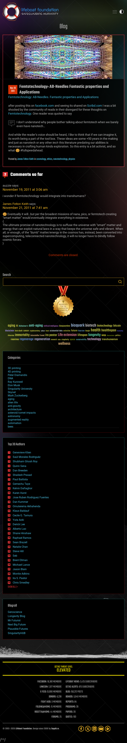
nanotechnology (60, 159)
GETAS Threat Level (63, 669)
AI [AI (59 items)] (17, 326)
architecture (14, 409)
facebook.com (44, 105)
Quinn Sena (19, 466)
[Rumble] (107, 729)
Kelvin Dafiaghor (22, 488)
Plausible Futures (18, 628)
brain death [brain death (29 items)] (18, 331)
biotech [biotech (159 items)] (90, 325)
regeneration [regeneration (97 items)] (42, 339)
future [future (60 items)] (74, 330)
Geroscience (15, 612)
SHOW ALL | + (13, 587)
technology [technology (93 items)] (94, 339)
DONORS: (52, 697)
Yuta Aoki (18, 519)
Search (120, 282)
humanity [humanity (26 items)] (120, 331)
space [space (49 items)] (72, 339)
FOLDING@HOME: (43, 707)
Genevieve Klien (22, 452)
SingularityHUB (16, 633)
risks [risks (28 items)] (59, 340)
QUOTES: (69, 717)
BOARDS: (69, 697)
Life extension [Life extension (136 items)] (67, 335)
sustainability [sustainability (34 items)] (81, 340)
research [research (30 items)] (54, 340)
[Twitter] (87, 729)
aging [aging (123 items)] (11, 326)
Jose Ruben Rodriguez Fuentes (31, 497)
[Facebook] (81, 729)
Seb (15, 555)
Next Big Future (17, 624)
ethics (49, 159)
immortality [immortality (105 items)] (22, 335)
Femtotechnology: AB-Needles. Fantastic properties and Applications (53, 97)
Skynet (12, 392)
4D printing (14, 371)
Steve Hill (18, 551)
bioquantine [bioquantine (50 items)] (64, 325)
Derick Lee (19, 524)
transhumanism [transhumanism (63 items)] (110, 339)
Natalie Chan (20, 546)
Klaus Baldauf (21, 510)
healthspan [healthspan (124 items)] (108, 330)
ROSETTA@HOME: (42, 712)
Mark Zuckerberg (17, 395)
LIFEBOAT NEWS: (73, 682)
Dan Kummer (20, 501)
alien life (13, 402)
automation (14, 423)
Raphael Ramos (22, 537)
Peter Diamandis (17, 375)
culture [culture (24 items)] (43, 331)
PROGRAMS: (71, 707)
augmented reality (18, 419)
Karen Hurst (19, 493)
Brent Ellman (20, 560)
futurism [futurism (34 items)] (81, 331)
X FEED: (43, 692)
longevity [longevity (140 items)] (94, 335)
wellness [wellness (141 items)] (64, 344)
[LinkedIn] (94, 729)
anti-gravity (14, 405)
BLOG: (68, 692)
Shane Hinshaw (22, 533)
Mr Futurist (14, 620)
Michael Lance (21, 564)
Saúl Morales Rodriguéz (27, 457)
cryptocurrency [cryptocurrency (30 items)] (35, 331)
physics (71, 159)
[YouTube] (101, 729)
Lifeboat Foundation (24, 729)
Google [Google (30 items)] (87, 331)
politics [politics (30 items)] (118, 336)
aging (11, 399)
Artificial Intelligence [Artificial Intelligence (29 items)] (51, 326)
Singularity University (20, 388)
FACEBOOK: (42, 682)
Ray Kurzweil (15, 381)
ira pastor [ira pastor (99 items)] (51, 335)
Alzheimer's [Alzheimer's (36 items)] (23, 326)
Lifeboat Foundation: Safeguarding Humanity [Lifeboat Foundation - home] (55, 12)
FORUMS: (55, 717)
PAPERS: (69, 712)
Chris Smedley (21, 582)
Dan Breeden (20, 470)
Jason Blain (20, 569)
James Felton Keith (25, 159)
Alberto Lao (19, 528)
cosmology (41, 159)
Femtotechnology (19, 113)
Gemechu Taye (21, 483)
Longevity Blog (16, 616)
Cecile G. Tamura (23, 515)
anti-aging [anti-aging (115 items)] (36, 326)
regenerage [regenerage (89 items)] (27, 339)
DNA (10, 378)
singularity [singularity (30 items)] (65, 340)
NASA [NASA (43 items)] (104, 335)
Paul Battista (20, 479)
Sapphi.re (55, 729)
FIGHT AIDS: (46, 702)
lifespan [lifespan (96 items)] (82, 335)
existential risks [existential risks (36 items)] (56, 331)
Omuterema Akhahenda (26, 506)
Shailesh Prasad (22, 475)
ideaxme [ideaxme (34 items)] (11, 336)
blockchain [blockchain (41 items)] (9, 331)
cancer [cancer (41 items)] (26, 331)
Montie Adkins (21, 573)
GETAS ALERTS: (72, 687)
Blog (63, 26)
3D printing (14, 368)
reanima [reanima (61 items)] (15, 339)
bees (10, 426)
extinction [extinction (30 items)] (66, 331)
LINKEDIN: (44, 687)
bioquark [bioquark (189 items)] (78, 325)
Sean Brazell (20, 542)
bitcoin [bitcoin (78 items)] (117, 326)
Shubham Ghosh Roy (25, 461)
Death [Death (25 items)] (47, 331)
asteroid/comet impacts (22, 412)
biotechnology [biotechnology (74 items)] (104, 326)
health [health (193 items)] (96, 330)
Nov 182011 (13, 90)
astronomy (14, 416)
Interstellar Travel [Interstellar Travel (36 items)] (37, 335)
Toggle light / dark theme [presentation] (121, 12)
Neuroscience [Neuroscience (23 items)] (110, 336)
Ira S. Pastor (20, 578)
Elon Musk (14, 385)
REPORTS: (70, 702)
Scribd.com (94, 105)
